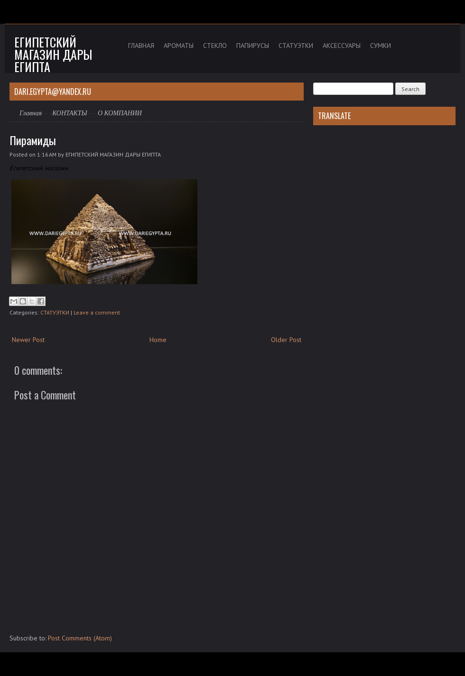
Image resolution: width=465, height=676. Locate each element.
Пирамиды (32, 139)
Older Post (286, 339)
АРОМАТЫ (179, 45)
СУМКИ (380, 45)
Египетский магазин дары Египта (53, 54)
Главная (30, 113)
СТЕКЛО (215, 45)
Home (158, 339)
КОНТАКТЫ (69, 113)
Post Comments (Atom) (80, 638)
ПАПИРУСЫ (252, 45)
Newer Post (28, 339)
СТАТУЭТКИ (296, 45)
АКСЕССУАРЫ (342, 45)
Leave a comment (97, 312)
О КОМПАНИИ (120, 113)
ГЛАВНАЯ (141, 45)
